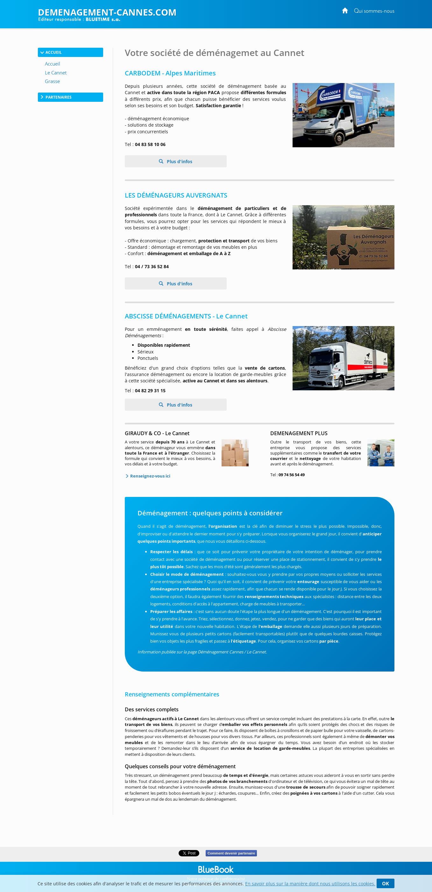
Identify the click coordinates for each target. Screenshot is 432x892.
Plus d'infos (179, 161)
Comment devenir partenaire (231, 853)
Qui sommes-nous (374, 11)
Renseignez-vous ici (149, 476)
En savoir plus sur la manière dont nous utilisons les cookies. (310, 884)
